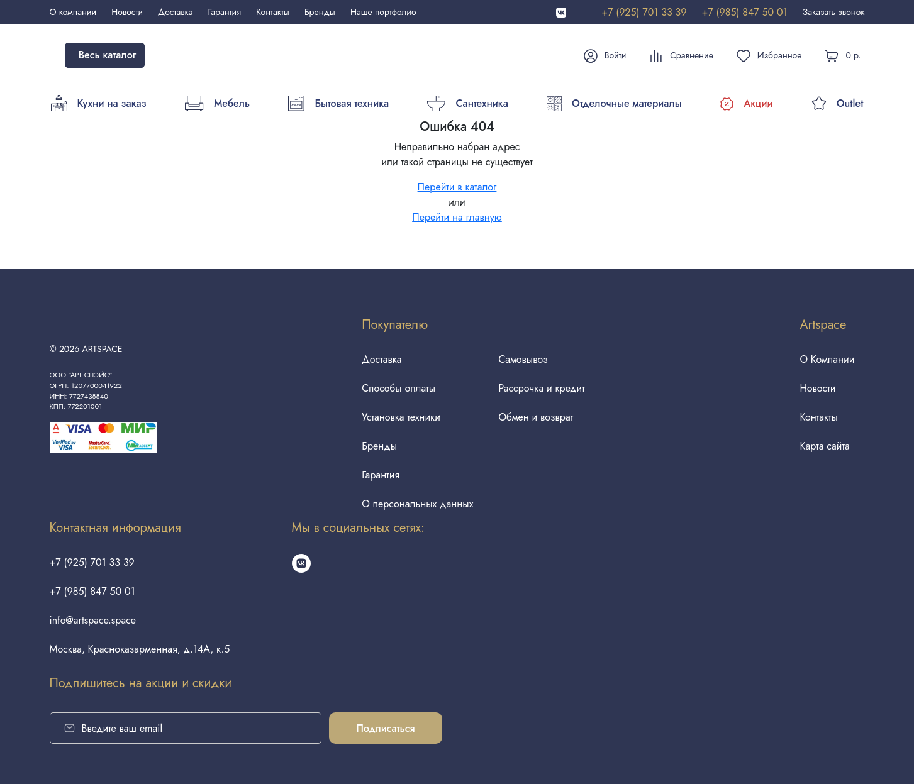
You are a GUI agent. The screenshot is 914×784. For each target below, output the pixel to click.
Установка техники (401, 417)
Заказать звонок (834, 12)
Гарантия (224, 12)
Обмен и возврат (535, 417)
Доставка (175, 12)
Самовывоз (522, 359)
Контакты (272, 12)
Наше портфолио (383, 12)
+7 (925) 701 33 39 (643, 12)
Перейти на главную (457, 217)
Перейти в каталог (457, 187)
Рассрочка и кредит (541, 388)
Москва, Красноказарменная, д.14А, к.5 (140, 649)
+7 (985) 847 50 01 (744, 12)
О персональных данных (417, 504)
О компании (73, 12)
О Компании (827, 359)
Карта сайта (824, 446)
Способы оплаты (398, 388)
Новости (127, 12)
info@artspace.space (93, 620)
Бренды (319, 12)
